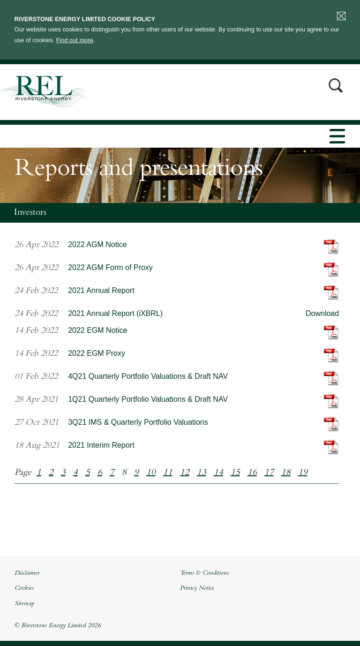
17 (269, 473)
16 (252, 473)
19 (303, 473)
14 (218, 473)
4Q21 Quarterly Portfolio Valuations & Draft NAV (148, 376)
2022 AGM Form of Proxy (110, 267)
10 (151, 473)
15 (235, 473)
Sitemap (24, 604)
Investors (30, 213)
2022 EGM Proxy (96, 353)
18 (286, 473)
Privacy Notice (197, 588)
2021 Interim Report (101, 445)
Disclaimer (27, 573)
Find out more (74, 40)
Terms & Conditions (204, 573)
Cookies (24, 588)
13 (201, 473)
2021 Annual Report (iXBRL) (115, 313)
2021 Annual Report (101, 290)
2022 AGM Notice (97, 244)
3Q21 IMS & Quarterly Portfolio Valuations (138, 422)
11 (167, 473)
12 (184, 473)
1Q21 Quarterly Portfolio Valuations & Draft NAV (148, 399)
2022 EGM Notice (97, 330)
